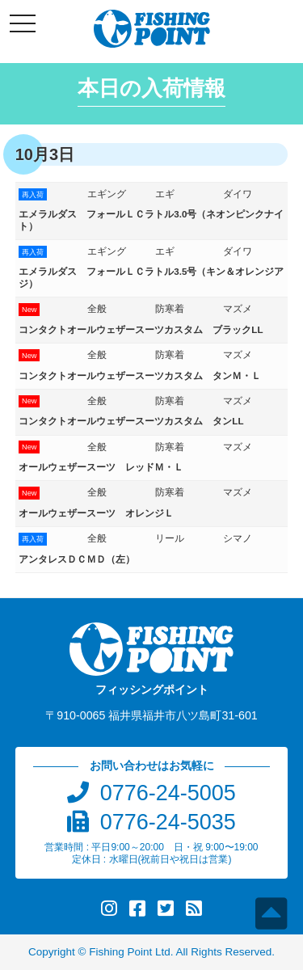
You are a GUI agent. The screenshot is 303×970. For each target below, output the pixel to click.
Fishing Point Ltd (129, 952)
